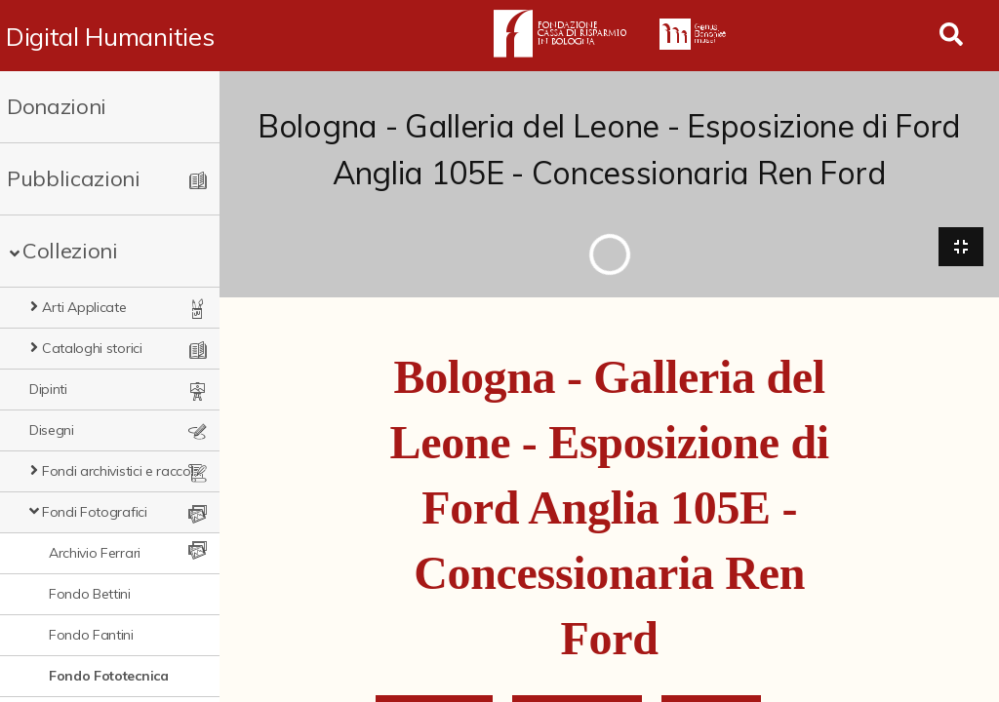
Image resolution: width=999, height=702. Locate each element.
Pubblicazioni (73, 178)
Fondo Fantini (91, 635)
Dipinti (48, 389)
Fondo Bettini (90, 594)
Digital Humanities (110, 36)
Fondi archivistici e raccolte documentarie (123, 471)
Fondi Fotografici (94, 512)
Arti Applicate (84, 307)
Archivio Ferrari (94, 553)
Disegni (51, 430)
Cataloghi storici (92, 348)
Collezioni (70, 250)
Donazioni (56, 106)
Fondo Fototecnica (109, 675)
